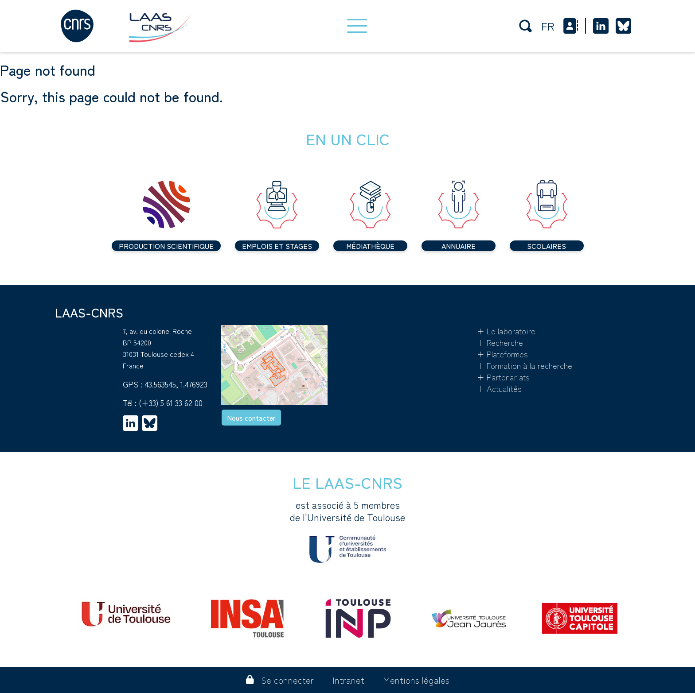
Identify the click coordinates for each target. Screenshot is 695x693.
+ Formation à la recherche (524, 365)
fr (547, 26)
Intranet (348, 680)
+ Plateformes (502, 354)
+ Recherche (500, 342)
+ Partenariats (503, 377)
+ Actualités (499, 388)
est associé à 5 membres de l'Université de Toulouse (347, 530)
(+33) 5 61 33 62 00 (171, 402)
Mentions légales (416, 680)
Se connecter (280, 680)
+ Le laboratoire (506, 331)
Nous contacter (251, 417)
